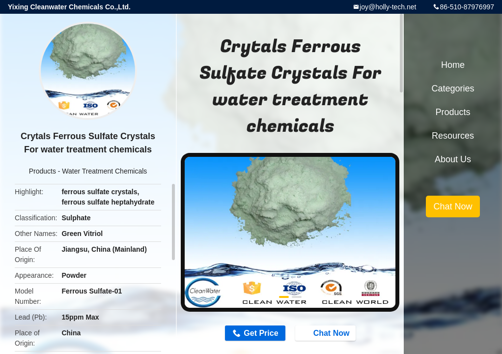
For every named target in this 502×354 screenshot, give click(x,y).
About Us (453, 159)
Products (42, 171)
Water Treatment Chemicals (104, 171)
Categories (452, 88)
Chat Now (327, 333)
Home (453, 65)
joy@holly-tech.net (388, 7)
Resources (453, 136)
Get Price (261, 333)
